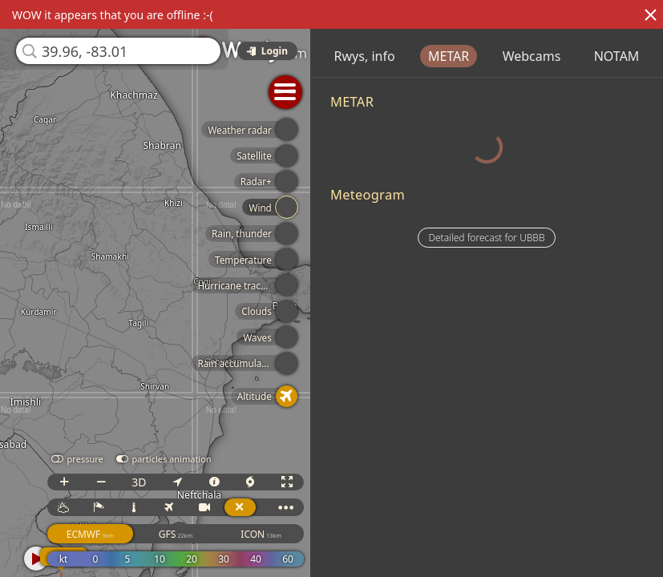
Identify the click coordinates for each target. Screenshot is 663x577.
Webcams (597, 56)
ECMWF (127, 534)
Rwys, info (430, 56)
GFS (212, 534)
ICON (298, 534)
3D (175, 482)
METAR (514, 56)
